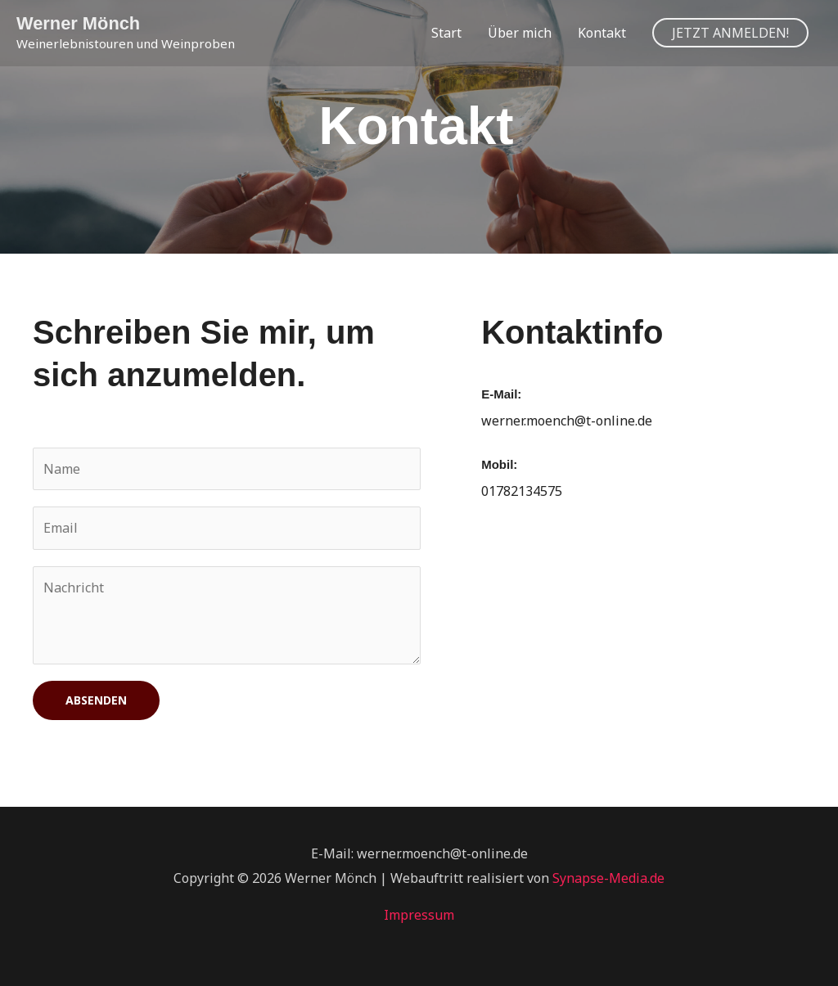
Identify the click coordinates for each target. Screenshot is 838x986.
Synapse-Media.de (608, 878)
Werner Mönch (78, 23)
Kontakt (602, 33)
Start (446, 33)
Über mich (520, 33)
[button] (730, 32)
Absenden (96, 701)
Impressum (419, 916)
